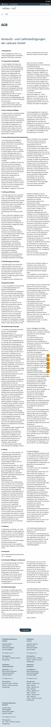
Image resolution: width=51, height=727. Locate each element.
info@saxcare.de (8, 653)
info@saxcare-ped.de (10, 717)
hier (4, 556)
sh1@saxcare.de (32, 653)
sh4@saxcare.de (32, 678)
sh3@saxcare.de (8, 678)
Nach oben (26, 630)
